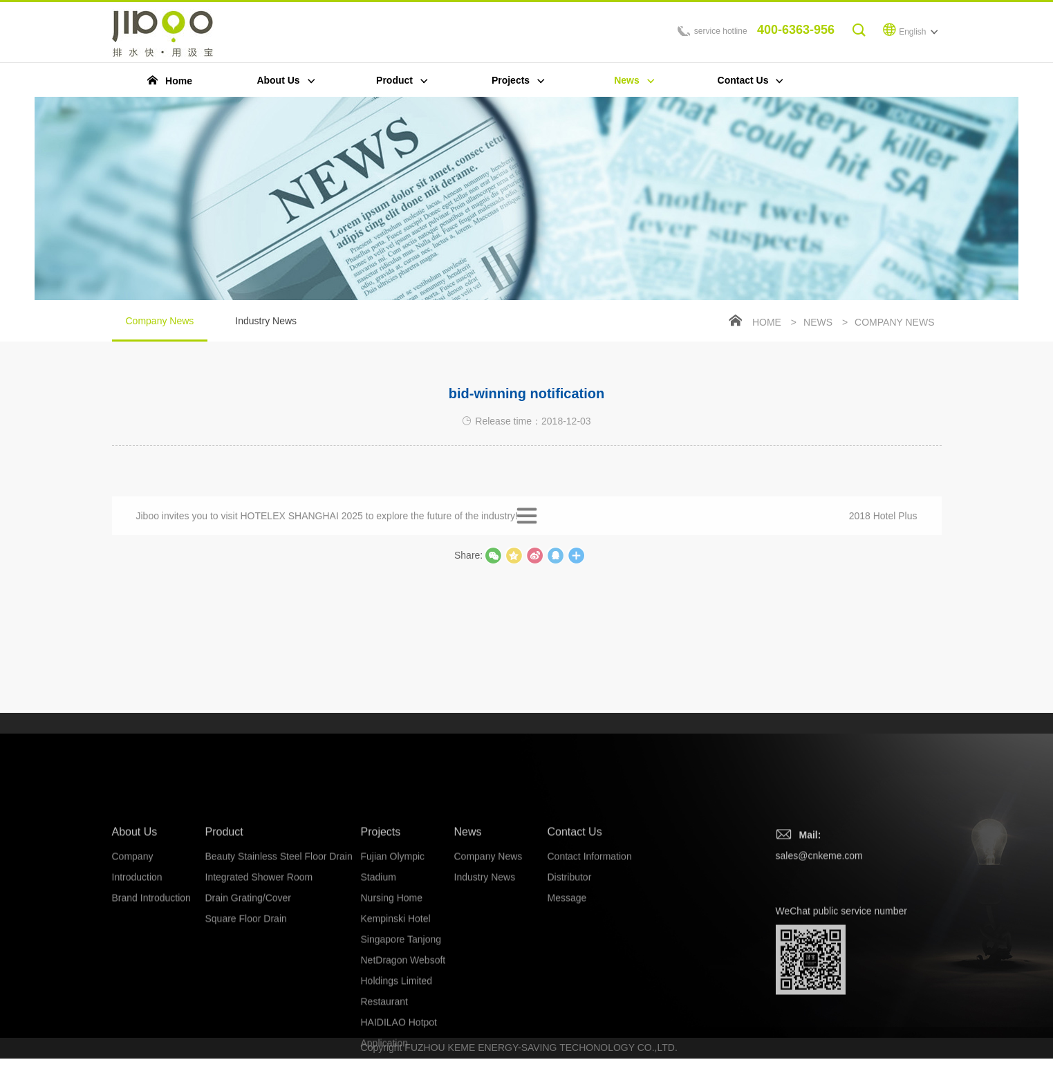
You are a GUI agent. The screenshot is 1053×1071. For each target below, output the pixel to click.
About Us (135, 941)
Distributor (570, 985)
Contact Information (590, 965)
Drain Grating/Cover (248, 1006)
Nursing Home (391, 1006)
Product (224, 941)
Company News (160, 330)
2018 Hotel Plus (883, 529)
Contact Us (575, 941)
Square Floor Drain (246, 1027)
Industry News (266, 322)
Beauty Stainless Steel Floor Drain (279, 965)
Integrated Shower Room (259, 985)
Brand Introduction (151, 1006)
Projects (381, 941)
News (817, 323)
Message (567, 1006)
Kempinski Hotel (396, 1027)
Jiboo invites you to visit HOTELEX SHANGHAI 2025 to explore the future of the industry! (327, 529)
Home (766, 323)
